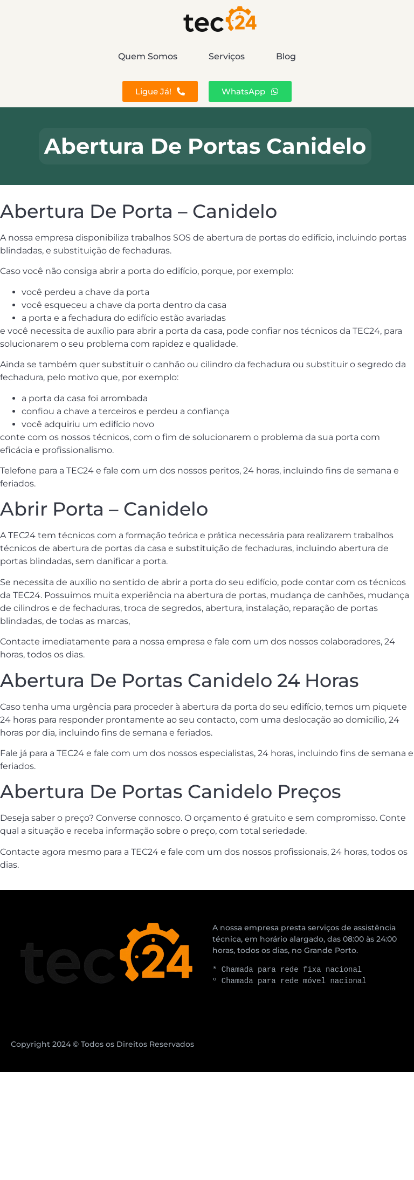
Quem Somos (79, 56)
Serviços (227, 56)
